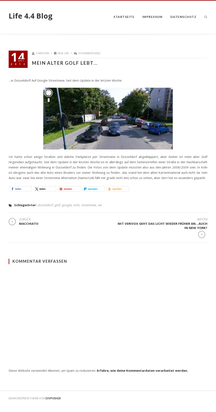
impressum (152, 17)
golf (57, 205)
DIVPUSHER (53, 398)
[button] (21, 188)
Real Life (63, 53)
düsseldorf (45, 205)
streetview (88, 205)
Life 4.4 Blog (31, 16)
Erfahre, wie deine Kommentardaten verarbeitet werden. (142, 370)
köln (76, 205)
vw (100, 205)
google (67, 205)
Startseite (123, 17)
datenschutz (183, 17)
